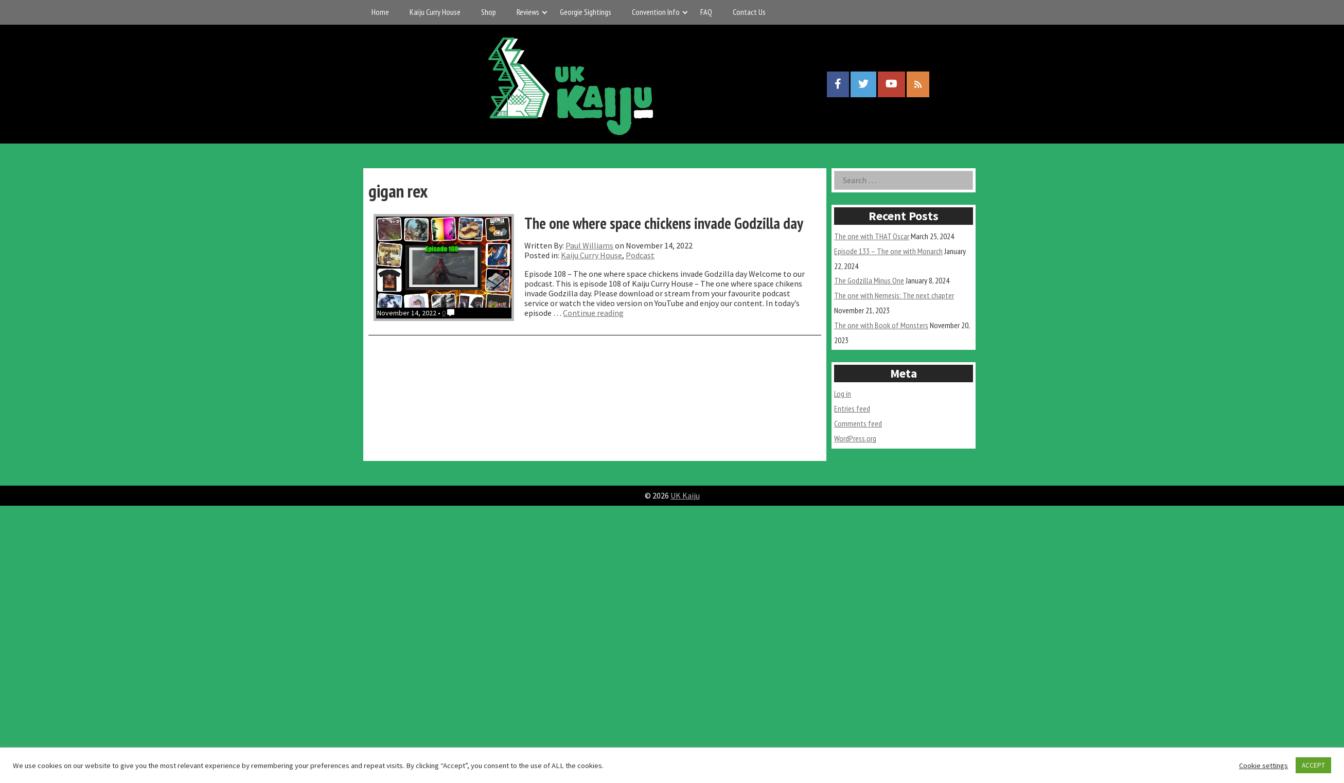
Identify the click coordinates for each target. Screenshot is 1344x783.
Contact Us (749, 12)
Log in (842, 393)
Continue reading (593, 313)
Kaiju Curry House (435, 12)
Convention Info (656, 12)
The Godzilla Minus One (869, 280)
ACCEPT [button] (1313, 765)
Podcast (640, 255)
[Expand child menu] (544, 12)
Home (380, 12)
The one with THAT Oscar (871, 236)
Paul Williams (589, 245)
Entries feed (852, 408)
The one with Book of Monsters (881, 325)
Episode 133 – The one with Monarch (888, 251)
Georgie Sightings (585, 12)
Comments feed (858, 423)
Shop (488, 12)
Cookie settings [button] (1263, 765)
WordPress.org (855, 438)
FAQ (706, 12)
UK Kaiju (685, 495)
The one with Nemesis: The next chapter (894, 295)
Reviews (528, 12)
